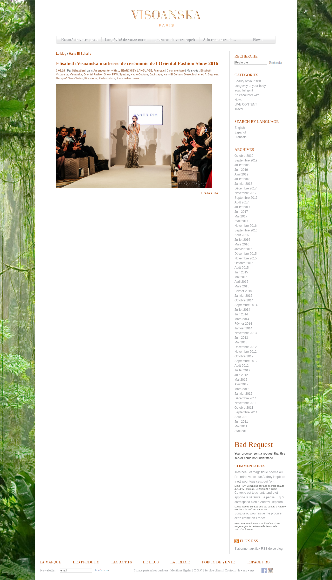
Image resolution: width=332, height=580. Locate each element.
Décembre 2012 (245, 347)
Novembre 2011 (245, 403)
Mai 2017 (240, 216)
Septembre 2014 (246, 305)
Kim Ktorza (90, 78)
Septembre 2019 (246, 160)
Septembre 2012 (246, 361)
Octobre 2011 (243, 407)
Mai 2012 (240, 379)
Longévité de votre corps (126, 40)
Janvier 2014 (243, 328)
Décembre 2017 (245, 188)
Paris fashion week (128, 78)
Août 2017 (241, 202)
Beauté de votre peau (79, 40)
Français (240, 137)
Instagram (270, 570)
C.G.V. (198, 570)
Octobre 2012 (243, 356)
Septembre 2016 (246, 230)
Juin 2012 (241, 375)
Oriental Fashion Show (97, 74)
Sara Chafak (75, 78)
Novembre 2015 (245, 258)
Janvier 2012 (243, 393)
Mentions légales (181, 570)
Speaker (124, 74)
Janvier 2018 (243, 184)
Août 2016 (241, 235)
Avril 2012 (241, 384)
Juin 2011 (241, 421)
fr (239, 570)
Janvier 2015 (243, 296)
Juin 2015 (241, 272)
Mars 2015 (241, 286)
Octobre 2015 (243, 263)
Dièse (187, 74)
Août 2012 (241, 365)
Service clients (213, 570)
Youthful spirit (243, 90)
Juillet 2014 (242, 310)
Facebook (264, 570)
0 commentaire (175, 70)
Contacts (230, 570)
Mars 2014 (241, 319)
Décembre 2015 (245, 254)
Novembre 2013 (245, 333)
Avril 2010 (241, 431)
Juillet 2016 (242, 240)
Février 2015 (243, 291)
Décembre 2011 (245, 398)
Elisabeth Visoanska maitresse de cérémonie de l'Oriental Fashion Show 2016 (137, 63)
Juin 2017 (241, 212)
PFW (115, 74)
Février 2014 (243, 324)
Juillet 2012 (242, 370)
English (239, 128)
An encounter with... (248, 95)
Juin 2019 (241, 170)
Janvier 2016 (243, 249)
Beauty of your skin (247, 81)
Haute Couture (139, 74)
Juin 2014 (241, 314)
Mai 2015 (240, 277)
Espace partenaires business (151, 570)
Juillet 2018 (242, 179)
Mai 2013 (240, 342)
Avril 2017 (241, 221)
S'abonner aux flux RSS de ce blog (258, 548)
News (258, 40)
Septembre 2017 (246, 198)
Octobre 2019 (243, 156)
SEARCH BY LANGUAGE (136, 70)
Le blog (61, 53)
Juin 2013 (241, 337)
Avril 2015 (241, 282)
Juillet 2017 (242, 207)
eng (245, 570)
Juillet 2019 (242, 165)
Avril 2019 (241, 174)
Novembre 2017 (245, 193)
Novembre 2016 (245, 226)
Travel (238, 109)
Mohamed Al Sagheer (205, 74)
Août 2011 (241, 417)
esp (252, 570)
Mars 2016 (241, 244)
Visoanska (76, 74)
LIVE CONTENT (245, 104)
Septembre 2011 (246, 412)
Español (240, 132)
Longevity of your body (250, 86)
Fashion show (107, 78)
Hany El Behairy (80, 53)
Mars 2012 (241, 389)
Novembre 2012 (245, 351)
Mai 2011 (240, 426)
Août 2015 (241, 268)
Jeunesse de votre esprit (175, 40)
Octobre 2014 (243, 300)
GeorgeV (61, 78)
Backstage (155, 74)
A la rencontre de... (220, 40)
